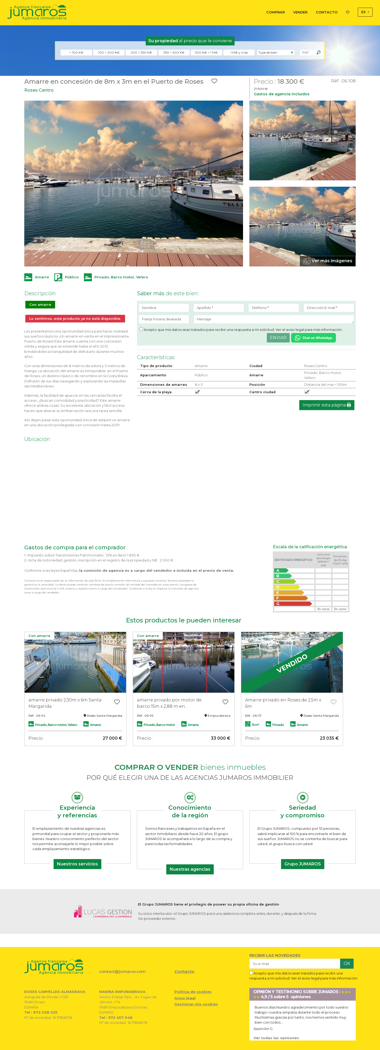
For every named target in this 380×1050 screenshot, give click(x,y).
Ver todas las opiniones (276, 1038)
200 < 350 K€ (141, 52)
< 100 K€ (76, 52)
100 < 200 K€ (109, 52)
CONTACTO (327, 12)
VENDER (300, 12)
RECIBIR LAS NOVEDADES (275, 955)
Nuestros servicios (77, 863)
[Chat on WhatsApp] (313, 337)
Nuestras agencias (190, 869)
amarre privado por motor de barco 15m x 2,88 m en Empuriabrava (169, 703)
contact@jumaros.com (122, 971)
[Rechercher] (318, 52)
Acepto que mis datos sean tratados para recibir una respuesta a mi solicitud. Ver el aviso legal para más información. (241, 329)
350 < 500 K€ (173, 52)
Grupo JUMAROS (302, 863)
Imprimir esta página (327, 404)
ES (364, 12)
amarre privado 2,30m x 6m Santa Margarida (65, 703)
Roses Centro (39, 90)
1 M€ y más (239, 52)
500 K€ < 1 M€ (206, 52)
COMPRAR (275, 12)
